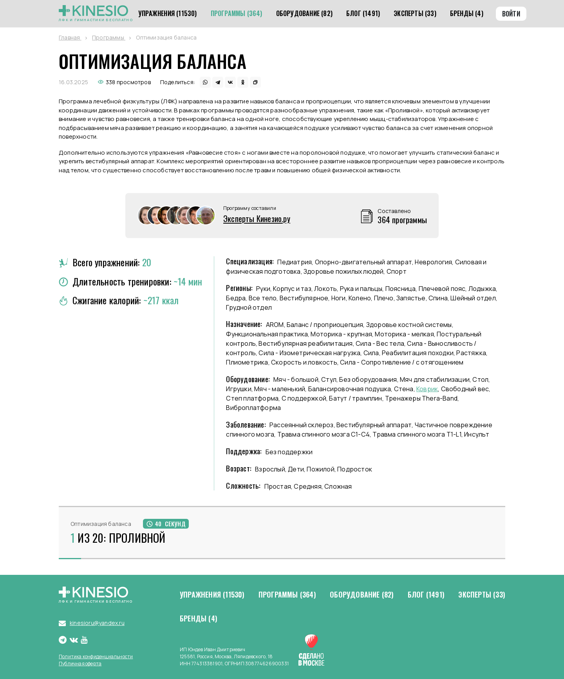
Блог (426, 595)
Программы (287, 595)
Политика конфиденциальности (96, 656)
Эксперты (481, 595)
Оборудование (362, 595)
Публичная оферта (80, 663)
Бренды (198, 618)
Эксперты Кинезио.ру (256, 218)
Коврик (427, 389)
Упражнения (212, 595)
